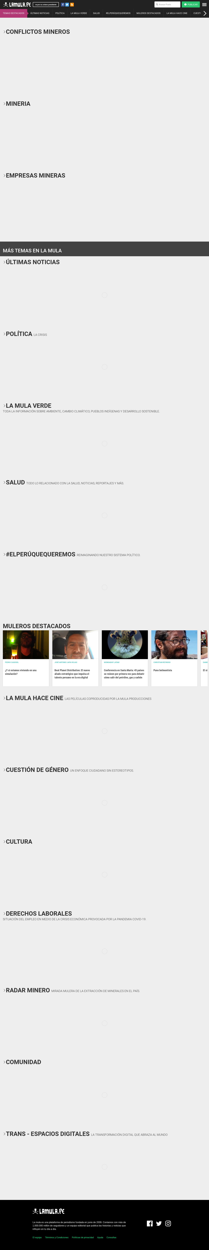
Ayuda (100, 1237)
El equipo (37, 1237)
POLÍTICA (60, 13)
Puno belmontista (162, 670)
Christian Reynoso (161, 662)
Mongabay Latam (111, 662)
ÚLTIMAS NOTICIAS (39, 13)
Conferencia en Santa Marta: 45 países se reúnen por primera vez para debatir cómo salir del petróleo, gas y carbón (124, 674)
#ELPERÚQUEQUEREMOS (118, 13)
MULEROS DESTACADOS (149, 13)
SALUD (96, 13)
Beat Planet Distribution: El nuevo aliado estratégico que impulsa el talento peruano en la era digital (72, 674)
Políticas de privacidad (83, 1237)
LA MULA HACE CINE (177, 13)
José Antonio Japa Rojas (66, 662)
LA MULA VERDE (79, 13)
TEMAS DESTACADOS (13, 13)
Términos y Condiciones (56, 1237)
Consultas (111, 1237)
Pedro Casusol (12, 662)
